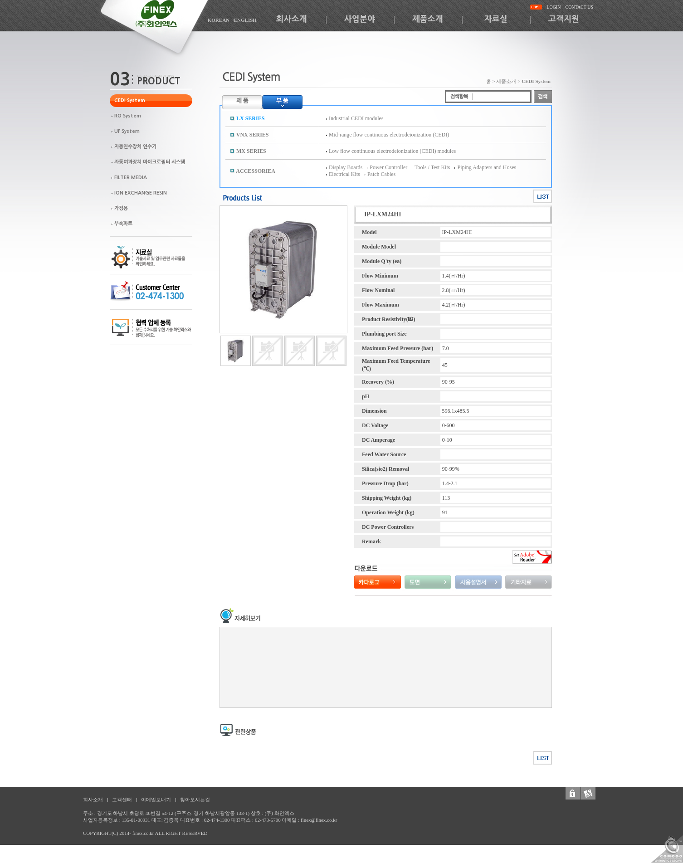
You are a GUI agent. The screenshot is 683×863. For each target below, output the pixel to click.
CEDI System (129, 100)
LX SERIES (250, 118)
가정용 (121, 208)
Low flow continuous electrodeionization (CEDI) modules (392, 151)
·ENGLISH (245, 20)
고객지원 (563, 19)
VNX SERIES (252, 135)
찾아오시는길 (195, 799)
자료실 (495, 19)
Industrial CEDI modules (356, 118)
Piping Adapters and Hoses (486, 167)
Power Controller (388, 167)
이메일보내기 (156, 799)
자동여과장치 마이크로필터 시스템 (149, 162)
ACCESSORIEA (255, 171)
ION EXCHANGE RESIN (140, 192)
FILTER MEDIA (130, 177)
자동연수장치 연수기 (135, 146)
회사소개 (291, 19)
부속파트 (123, 223)
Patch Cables (381, 174)
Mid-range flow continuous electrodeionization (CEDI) (389, 135)
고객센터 (122, 799)
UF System (127, 131)
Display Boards (345, 167)
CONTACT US (579, 7)
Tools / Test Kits (432, 167)
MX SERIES (251, 151)
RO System (127, 115)
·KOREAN (217, 20)
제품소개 (427, 19)
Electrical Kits (344, 174)
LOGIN (553, 7)
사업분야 (359, 19)
